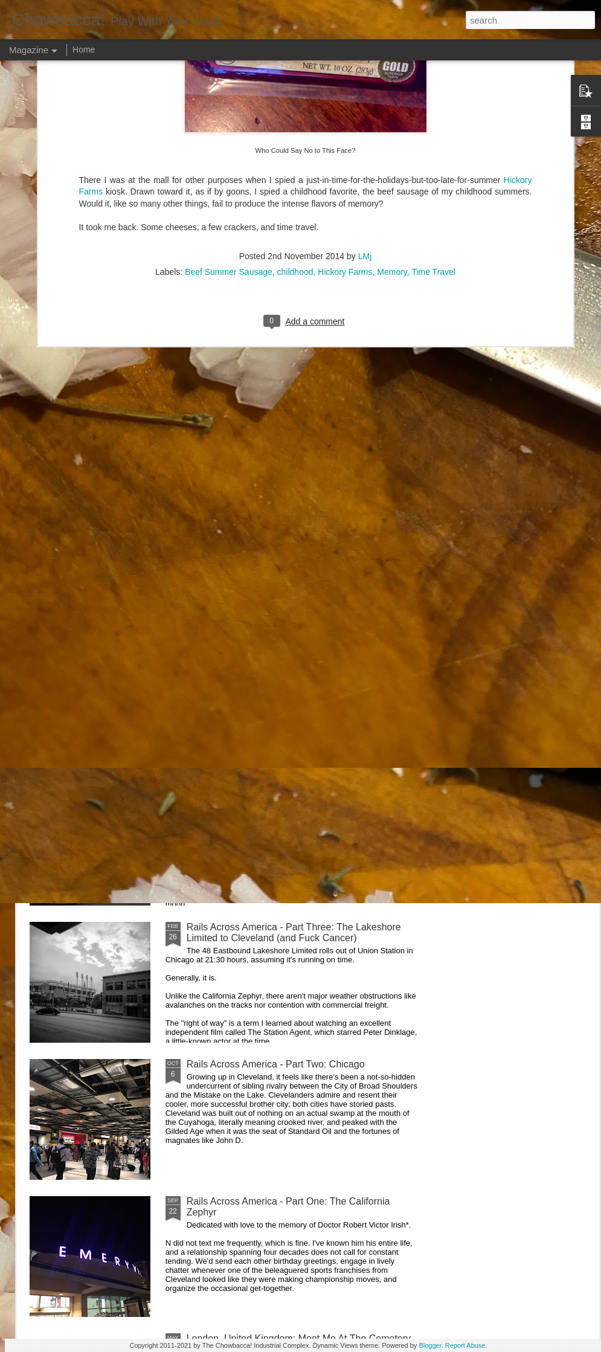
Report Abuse (465, 1345)
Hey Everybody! (221, 653)
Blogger (430, 1345)
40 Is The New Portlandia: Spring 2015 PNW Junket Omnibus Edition (375, 567)
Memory (392, 119)
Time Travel (433, 119)
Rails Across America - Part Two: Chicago (276, 1064)
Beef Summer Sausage (228, 119)
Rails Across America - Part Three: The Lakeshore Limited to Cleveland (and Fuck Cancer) (294, 932)
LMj (365, 104)
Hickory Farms (345, 119)
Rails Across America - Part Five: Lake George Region (242, 562)
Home (83, 49)
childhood (295, 119)
